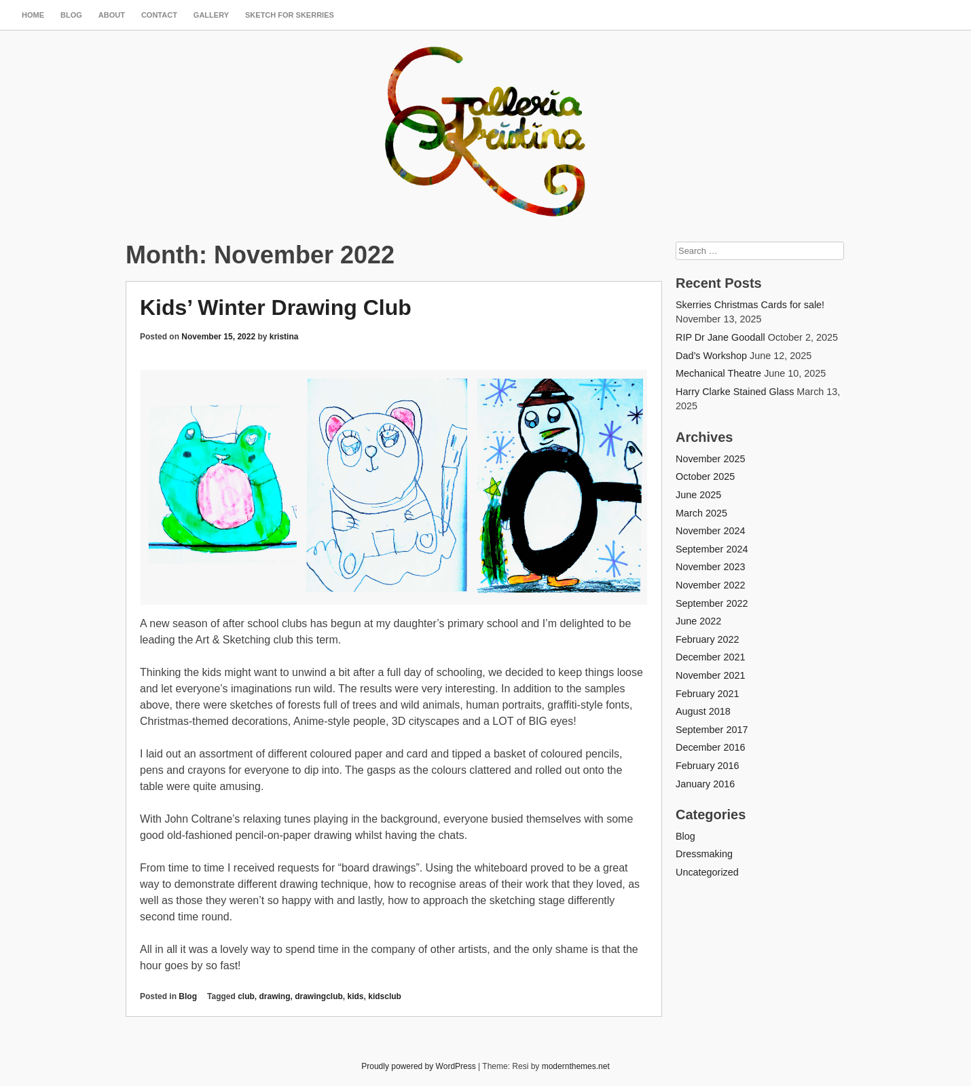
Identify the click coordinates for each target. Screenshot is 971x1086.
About (111, 15)
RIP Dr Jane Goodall (720, 337)
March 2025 (701, 513)
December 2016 (710, 747)
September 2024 (712, 549)
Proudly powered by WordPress (418, 1066)
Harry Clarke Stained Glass (735, 391)
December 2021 (710, 657)
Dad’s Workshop (711, 355)
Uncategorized (707, 872)
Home (33, 15)
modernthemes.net (576, 1066)
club (246, 996)
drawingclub (319, 996)
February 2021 (707, 693)
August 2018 (703, 711)
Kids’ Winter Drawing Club (275, 307)
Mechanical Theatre (718, 373)
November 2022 (710, 585)
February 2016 (707, 765)
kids (356, 996)
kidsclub (384, 996)
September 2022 (712, 603)
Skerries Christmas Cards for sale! (750, 304)
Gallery (211, 15)
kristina (284, 336)
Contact (159, 15)
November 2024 (710, 530)
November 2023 (710, 566)
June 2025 (698, 494)
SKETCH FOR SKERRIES (289, 15)
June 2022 (698, 621)
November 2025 (710, 458)
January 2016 (705, 784)
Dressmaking (704, 853)
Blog (71, 15)
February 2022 (707, 639)
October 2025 (705, 476)
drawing (274, 996)
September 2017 (712, 729)
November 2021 (710, 675)
